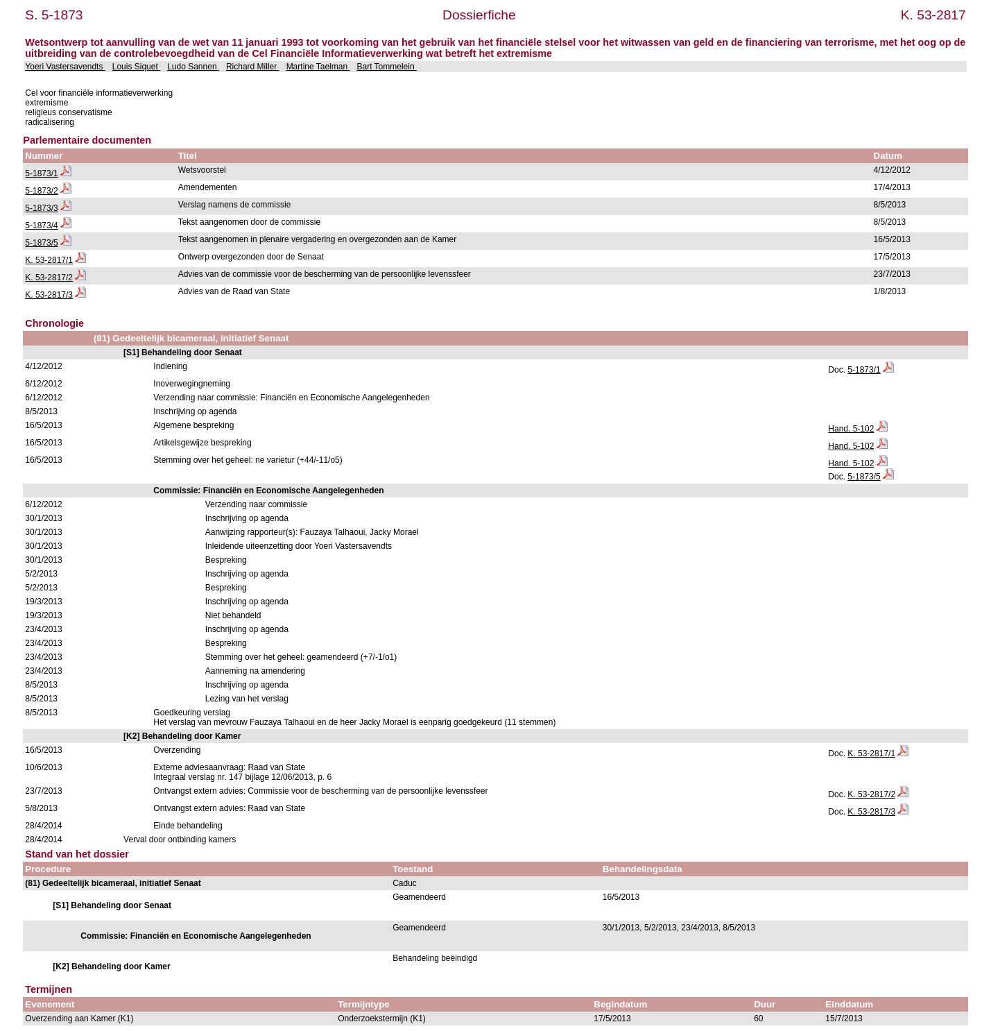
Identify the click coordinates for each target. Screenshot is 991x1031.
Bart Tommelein (386, 66)
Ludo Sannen (193, 66)
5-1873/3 (41, 208)
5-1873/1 (41, 173)
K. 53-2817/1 (49, 260)
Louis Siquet (136, 66)
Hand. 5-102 (851, 429)
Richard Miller (252, 66)
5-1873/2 (41, 191)
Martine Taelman (318, 66)
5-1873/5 (41, 243)
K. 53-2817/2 (49, 277)
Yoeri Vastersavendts (65, 66)
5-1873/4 (41, 225)
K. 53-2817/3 (49, 295)
